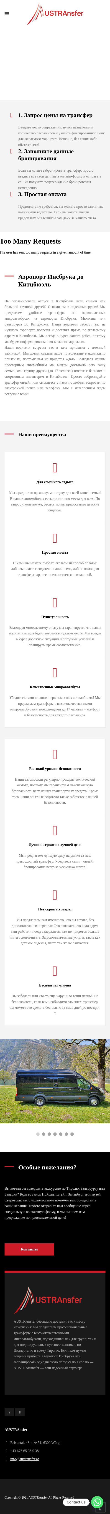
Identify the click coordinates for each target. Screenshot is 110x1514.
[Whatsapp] (97, 1502)
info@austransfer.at (24, 1459)
